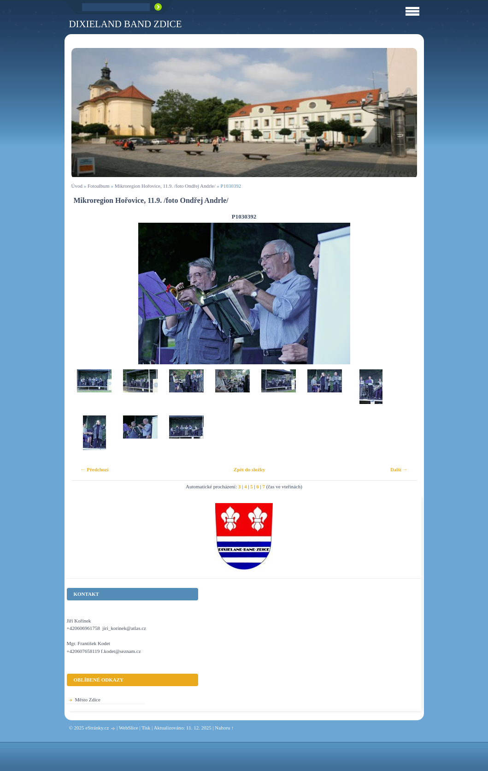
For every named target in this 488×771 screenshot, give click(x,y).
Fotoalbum (99, 186)
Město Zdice (87, 699)
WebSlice (128, 727)
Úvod (76, 186)
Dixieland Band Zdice (125, 23)
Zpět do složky (249, 469)
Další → (399, 469)
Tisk (145, 727)
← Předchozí (95, 469)
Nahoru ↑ (224, 727)
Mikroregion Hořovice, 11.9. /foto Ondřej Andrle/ (165, 186)
